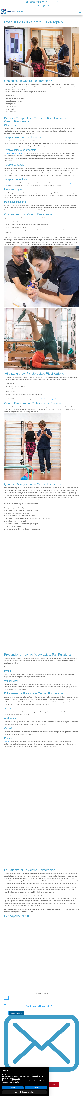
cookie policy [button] (16, 1079)
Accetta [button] (36, 1087)
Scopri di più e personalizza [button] (24, 1092)
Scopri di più (16, 1013)
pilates (7, 741)
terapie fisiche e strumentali (14, 153)
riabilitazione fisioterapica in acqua (50, 399)
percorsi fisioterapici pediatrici (36, 407)
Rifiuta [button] (13, 1087)
